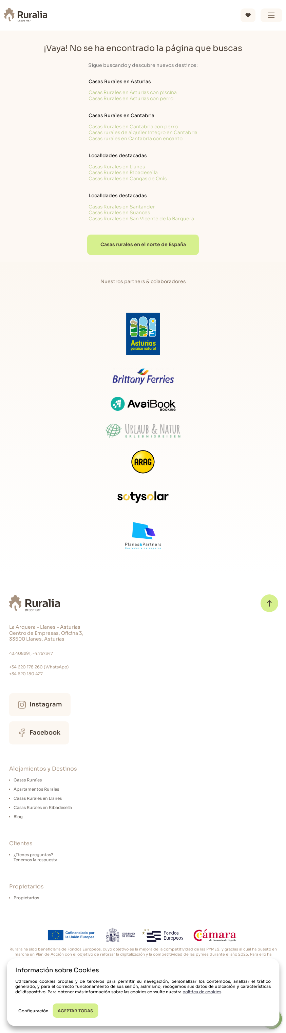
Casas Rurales (28, 779)
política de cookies (202, 991)
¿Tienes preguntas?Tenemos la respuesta (35, 857)
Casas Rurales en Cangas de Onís (128, 179)
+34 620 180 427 (26, 673)
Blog (18, 816)
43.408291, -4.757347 (31, 653)
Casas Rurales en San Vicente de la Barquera (141, 219)
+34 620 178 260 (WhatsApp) (39, 666)
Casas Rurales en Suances (119, 212)
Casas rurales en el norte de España (143, 244)
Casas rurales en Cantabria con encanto (136, 138)
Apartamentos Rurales (36, 789)
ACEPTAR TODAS (75, 1010)
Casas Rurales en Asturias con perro (131, 98)
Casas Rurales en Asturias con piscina (133, 92)
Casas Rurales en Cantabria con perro (133, 127)
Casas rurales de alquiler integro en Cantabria (143, 132)
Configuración (33, 1010)
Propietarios (26, 897)
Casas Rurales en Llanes (117, 167)
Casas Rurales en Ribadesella (123, 172)
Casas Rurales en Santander (122, 207)
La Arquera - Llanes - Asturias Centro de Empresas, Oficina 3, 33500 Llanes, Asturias (46, 633)
